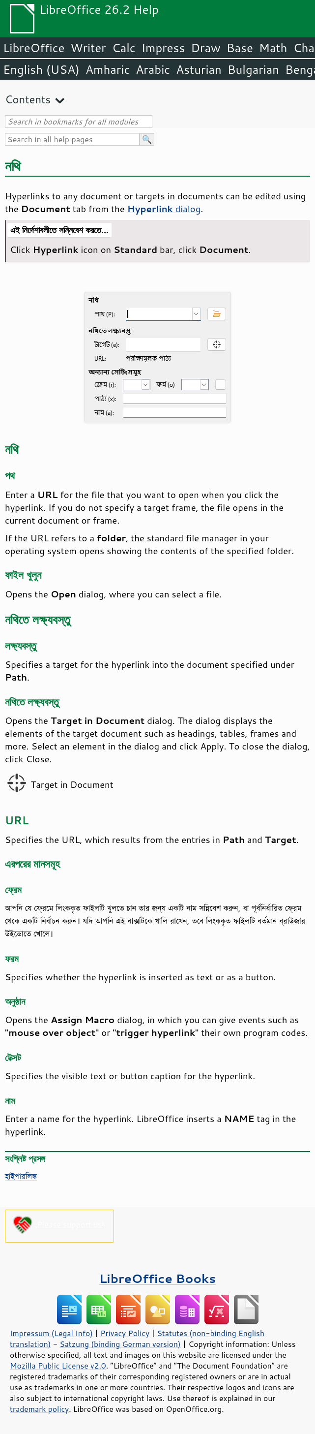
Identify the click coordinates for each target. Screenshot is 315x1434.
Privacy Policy (124, 1333)
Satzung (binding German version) (120, 1344)
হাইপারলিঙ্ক (21, 1176)
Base (240, 47)
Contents (28, 99)
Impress (163, 47)
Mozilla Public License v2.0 (58, 1365)
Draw (205, 47)
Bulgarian (253, 69)
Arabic (153, 69)
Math (273, 47)
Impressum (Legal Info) (51, 1333)
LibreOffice (33, 47)
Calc (124, 47)
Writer (88, 47)
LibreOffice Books (157, 1278)
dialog (164, 208)
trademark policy (39, 1408)
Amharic (108, 69)
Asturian (199, 69)
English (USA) (41, 69)
